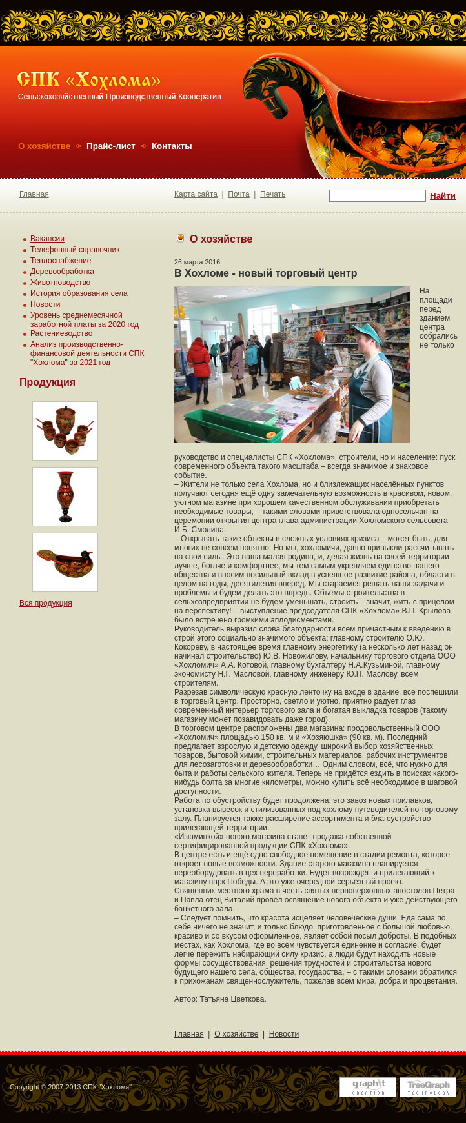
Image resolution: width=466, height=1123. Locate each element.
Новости (45, 304)
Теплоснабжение (60, 260)
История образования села (79, 293)
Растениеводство (61, 333)
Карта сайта (196, 194)
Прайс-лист (111, 146)
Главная (34, 194)
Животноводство (60, 282)
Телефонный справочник (74, 249)
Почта (238, 194)
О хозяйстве (44, 146)
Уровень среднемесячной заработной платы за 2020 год (84, 320)
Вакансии (47, 238)
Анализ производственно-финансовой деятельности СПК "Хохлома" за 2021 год (87, 353)
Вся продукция (45, 603)
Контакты (172, 146)
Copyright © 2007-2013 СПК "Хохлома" (71, 1087)
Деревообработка (62, 271)
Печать (272, 194)
